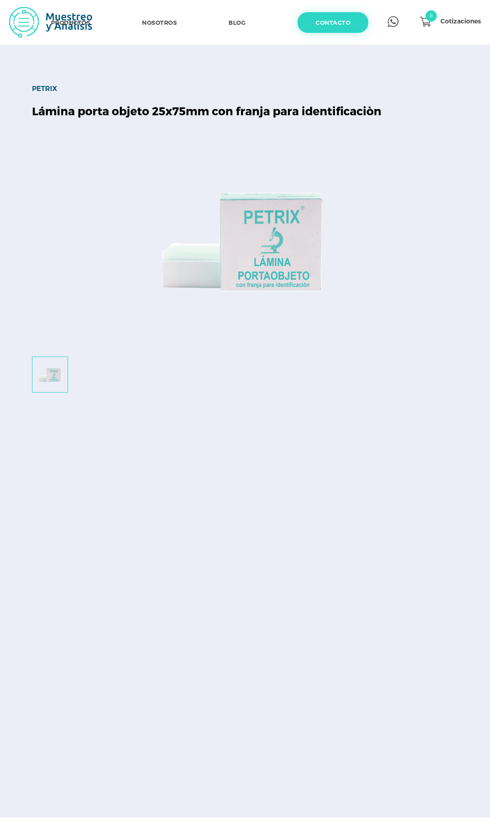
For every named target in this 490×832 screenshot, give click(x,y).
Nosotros (159, 22)
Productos (71, 22)
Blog (237, 22)
